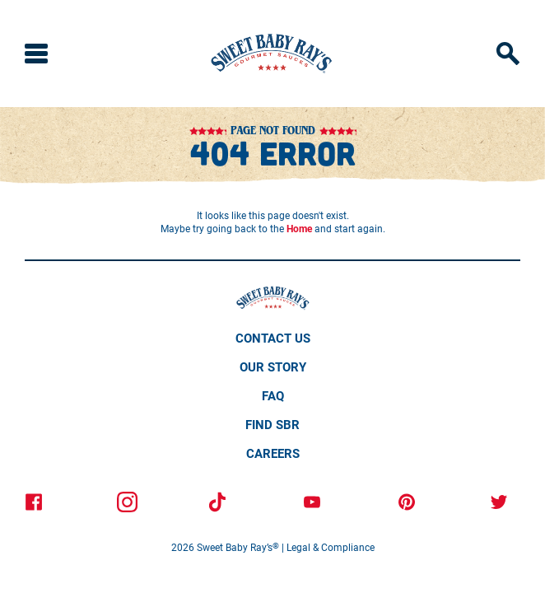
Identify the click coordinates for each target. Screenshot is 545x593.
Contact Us (272, 337)
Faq (273, 395)
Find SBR (272, 424)
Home (299, 228)
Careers (273, 453)
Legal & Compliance (330, 546)
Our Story (273, 366)
